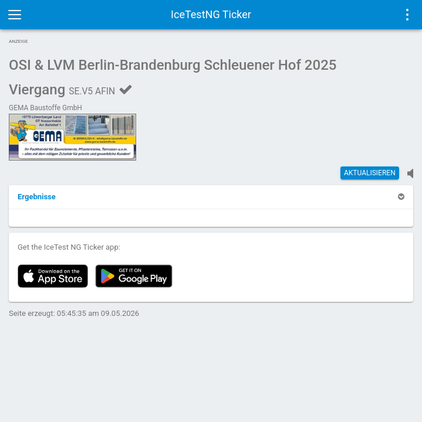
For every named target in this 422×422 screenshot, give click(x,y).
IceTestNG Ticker (211, 14)
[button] (37, 196)
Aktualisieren (370, 173)
